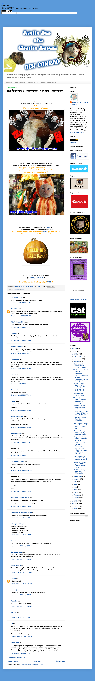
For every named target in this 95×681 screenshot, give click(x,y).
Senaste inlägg (12, 661)
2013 (74, 501)
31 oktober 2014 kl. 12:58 (21, 316)
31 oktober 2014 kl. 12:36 (21, 303)
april (76, 489)
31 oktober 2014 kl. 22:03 (21, 470)
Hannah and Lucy (17, 346)
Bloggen (9, 82)
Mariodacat (15, 359)
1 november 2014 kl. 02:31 (21, 559)
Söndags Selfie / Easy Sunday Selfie (80, 407)
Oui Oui (13, 375)
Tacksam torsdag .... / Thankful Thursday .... (81, 444)
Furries (13, 541)
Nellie (48, 227)
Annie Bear (15, 309)
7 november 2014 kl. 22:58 (21, 653)
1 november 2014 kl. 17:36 (21, 617)
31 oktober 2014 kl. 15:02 (21, 353)
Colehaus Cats (16, 552)
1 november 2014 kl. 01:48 (21, 535)
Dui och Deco (16, 390)
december (78, 356)
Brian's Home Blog (17, 322)
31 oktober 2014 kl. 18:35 (21, 427)
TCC (49, 282)
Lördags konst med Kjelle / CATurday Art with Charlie (81, 413)
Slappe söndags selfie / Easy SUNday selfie (80, 432)
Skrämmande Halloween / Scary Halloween (80, 365)
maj (75, 487)
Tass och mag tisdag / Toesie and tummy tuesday (80, 400)
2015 (74, 351)
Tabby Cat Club (37, 277)
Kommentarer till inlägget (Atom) (31, 664)
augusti (77, 479)
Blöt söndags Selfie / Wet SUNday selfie (80, 384)
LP (12, 623)
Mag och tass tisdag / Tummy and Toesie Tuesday (80, 451)
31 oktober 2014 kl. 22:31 (21, 506)
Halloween (17, 289)
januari (76, 498)
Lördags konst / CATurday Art (80, 390)
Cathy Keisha (16, 565)
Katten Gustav (16, 433)
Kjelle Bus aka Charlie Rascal (80, 103)
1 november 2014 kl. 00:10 (21, 518)
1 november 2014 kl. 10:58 (21, 606)
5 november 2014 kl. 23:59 (21, 636)
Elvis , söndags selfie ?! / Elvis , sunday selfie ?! (80, 457)
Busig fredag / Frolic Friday (79, 394)
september (78, 476)
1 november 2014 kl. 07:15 (21, 595)
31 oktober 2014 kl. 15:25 (21, 369)
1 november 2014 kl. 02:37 (21, 572)
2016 (74, 348)
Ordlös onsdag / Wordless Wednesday (80, 471)
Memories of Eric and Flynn (21, 512)
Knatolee (14, 601)
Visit (78, 299)
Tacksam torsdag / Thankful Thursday (81, 371)
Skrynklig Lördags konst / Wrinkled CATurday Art (80, 438)
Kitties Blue (15, 642)
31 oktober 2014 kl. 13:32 (21, 340)
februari (77, 495)
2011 (74, 506)
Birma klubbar (20, 82)
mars (76, 492)
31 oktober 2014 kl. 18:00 (21, 410)
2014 (74, 354)
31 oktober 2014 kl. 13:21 (20, 327)
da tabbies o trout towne (20, 497)
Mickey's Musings (17, 524)
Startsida (37, 661)
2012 (74, 503)
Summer (14, 333)
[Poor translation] (9, 11)
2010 (75, 509)
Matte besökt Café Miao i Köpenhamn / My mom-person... (81, 378)
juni (75, 484)
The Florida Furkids (18, 461)
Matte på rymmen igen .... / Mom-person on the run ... (80, 464)
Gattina (13, 612)
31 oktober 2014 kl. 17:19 (20, 384)
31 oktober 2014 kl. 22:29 (21, 491)
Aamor (13, 401)
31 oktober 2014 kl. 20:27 (21, 455)
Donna (13, 578)
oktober (77, 361)
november (78, 359)
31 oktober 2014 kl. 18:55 (21, 442)
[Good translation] (4, 11)
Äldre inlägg (60, 661)
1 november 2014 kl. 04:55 (21, 584)
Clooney (14, 590)
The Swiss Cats (16, 297)
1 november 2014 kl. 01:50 (21, 546)
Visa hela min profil (77, 132)
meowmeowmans (17, 416)
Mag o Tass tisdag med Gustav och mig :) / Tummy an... (81, 425)
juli (75, 482)
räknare (73, 142)
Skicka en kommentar (17, 657)
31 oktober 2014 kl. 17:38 (21, 395)
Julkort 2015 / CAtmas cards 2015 (42, 82)
